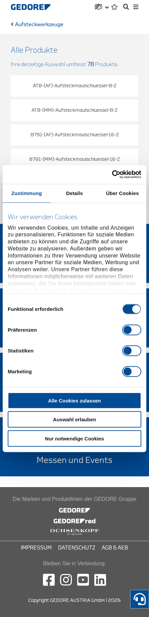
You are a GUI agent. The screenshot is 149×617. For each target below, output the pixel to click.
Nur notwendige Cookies (74, 438)
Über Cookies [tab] (122, 193)
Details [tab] (74, 193)
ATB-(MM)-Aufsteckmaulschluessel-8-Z (74, 110)
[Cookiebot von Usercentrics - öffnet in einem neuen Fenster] (112, 174)
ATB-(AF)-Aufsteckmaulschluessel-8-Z (74, 85)
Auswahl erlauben (74, 419)
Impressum (36, 548)
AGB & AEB (115, 548)
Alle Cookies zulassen (74, 400)
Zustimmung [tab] (26, 193)
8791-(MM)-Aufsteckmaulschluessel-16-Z (74, 159)
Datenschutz (76, 548)
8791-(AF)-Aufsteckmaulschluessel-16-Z (75, 134)
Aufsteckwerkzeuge (39, 24)
